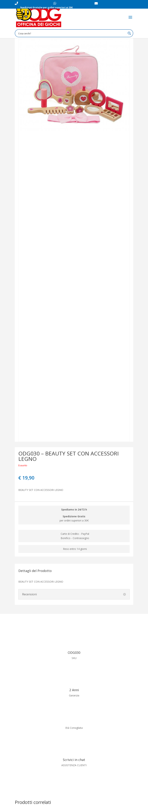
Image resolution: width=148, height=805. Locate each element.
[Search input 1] (71, 33)
